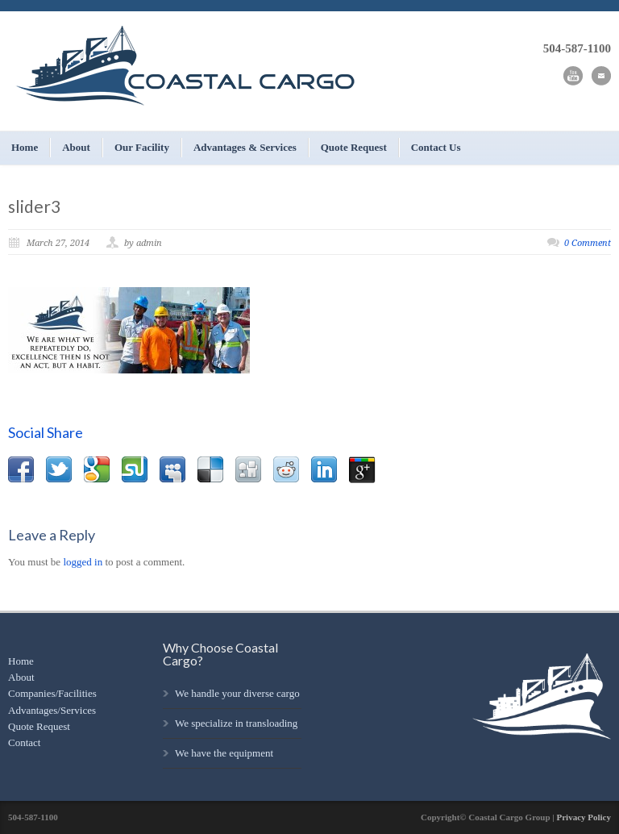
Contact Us (436, 147)
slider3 (34, 206)
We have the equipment (224, 753)
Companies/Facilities (52, 693)
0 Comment (587, 243)
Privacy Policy (583, 817)
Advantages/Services (52, 710)
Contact (24, 742)
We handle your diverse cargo (237, 693)
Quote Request (354, 147)
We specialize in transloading (236, 723)
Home (24, 147)
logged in (82, 562)
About (76, 147)
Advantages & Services (245, 147)
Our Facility (141, 147)
